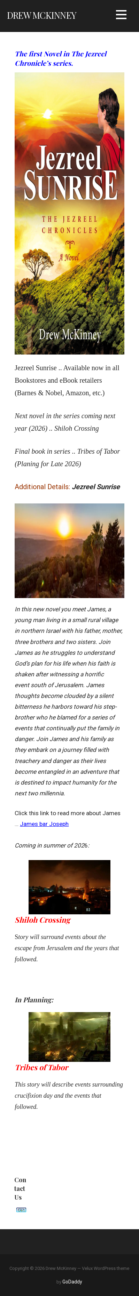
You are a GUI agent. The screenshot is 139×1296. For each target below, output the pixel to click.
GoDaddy (72, 1282)
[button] (121, 16)
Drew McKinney (41, 15)
